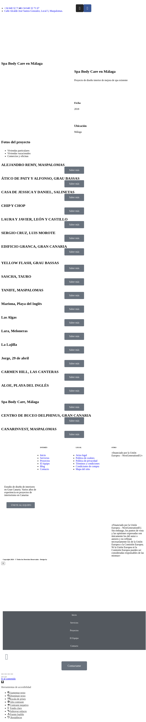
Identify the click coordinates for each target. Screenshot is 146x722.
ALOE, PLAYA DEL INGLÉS (25, 385)
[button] (2, 682)
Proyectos (74, 630)
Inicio (74, 615)
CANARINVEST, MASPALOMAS (29, 429)
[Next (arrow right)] (5, 676)
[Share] (5, 674)
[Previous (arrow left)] (2, 676)
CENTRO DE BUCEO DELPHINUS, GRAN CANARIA (46, 415)
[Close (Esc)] (2, 674)
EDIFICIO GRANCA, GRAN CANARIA (34, 246)
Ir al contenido (8, 678)
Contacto (74, 646)
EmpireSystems (52, 559)
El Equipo (74, 638)
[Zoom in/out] (12, 674)
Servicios (74, 623)
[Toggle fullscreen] (8, 674)
